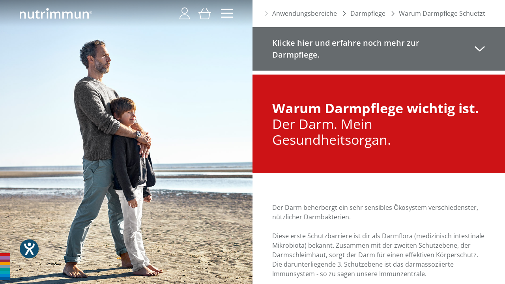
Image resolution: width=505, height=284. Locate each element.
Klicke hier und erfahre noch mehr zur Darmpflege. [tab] (345, 48)
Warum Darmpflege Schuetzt (442, 13)
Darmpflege (367, 13)
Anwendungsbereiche (304, 13)
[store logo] (56, 13)
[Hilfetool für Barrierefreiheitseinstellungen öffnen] (29, 248)
